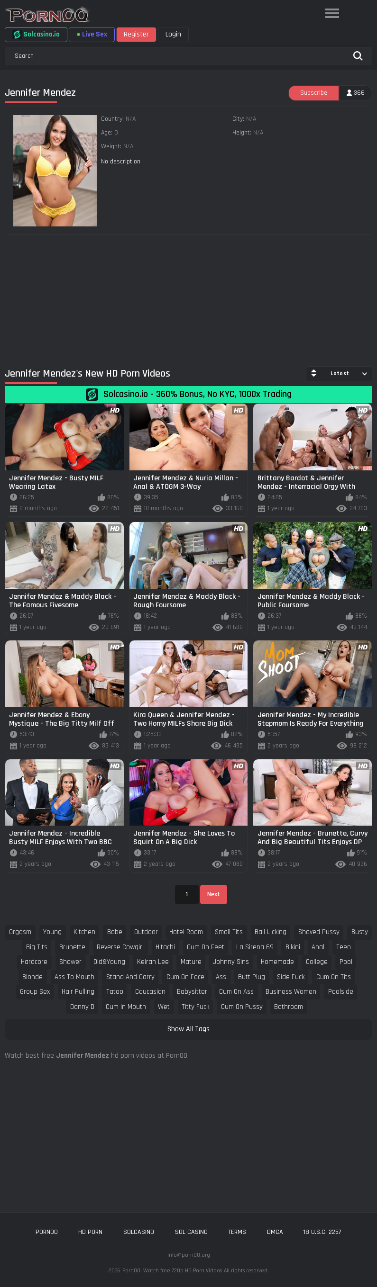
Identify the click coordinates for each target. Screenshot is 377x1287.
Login (173, 34)
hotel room (186, 931)
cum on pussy (242, 1006)
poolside (340, 991)
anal (318, 947)
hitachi (165, 947)
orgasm (20, 931)
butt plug (251, 976)
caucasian (150, 991)
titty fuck (195, 1006)
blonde (32, 976)
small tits (229, 931)
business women (291, 991)
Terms (237, 1232)
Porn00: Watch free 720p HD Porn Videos (172, 1270)
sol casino (191, 1232)
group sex (35, 991)
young (52, 931)
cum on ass (236, 991)
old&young (109, 961)
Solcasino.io (36, 34)
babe (114, 931)
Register (136, 34)
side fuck (290, 976)
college (317, 961)
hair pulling (78, 991)
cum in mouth (126, 1006)
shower (70, 961)
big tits (36, 947)
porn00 (47, 1232)
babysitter (192, 991)
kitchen (84, 931)
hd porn (90, 1232)
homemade (277, 961)
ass (221, 976)
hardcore (34, 961)
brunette (72, 947)
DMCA (275, 1232)
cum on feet (205, 947)
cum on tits (333, 976)
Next (213, 894)
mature (191, 961)
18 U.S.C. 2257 (322, 1232)
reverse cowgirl (120, 947)
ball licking (270, 931)
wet (164, 1006)
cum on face (185, 976)
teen (343, 947)
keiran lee (153, 961)
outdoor (146, 931)
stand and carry (130, 976)
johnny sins (231, 961)
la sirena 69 (255, 947)
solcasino (138, 1232)
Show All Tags (188, 1029)
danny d (82, 1006)
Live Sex (91, 34)
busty (359, 931)
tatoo (114, 991)
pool (346, 961)
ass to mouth (74, 976)
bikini (292, 947)
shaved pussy (319, 931)
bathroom (288, 1006)
